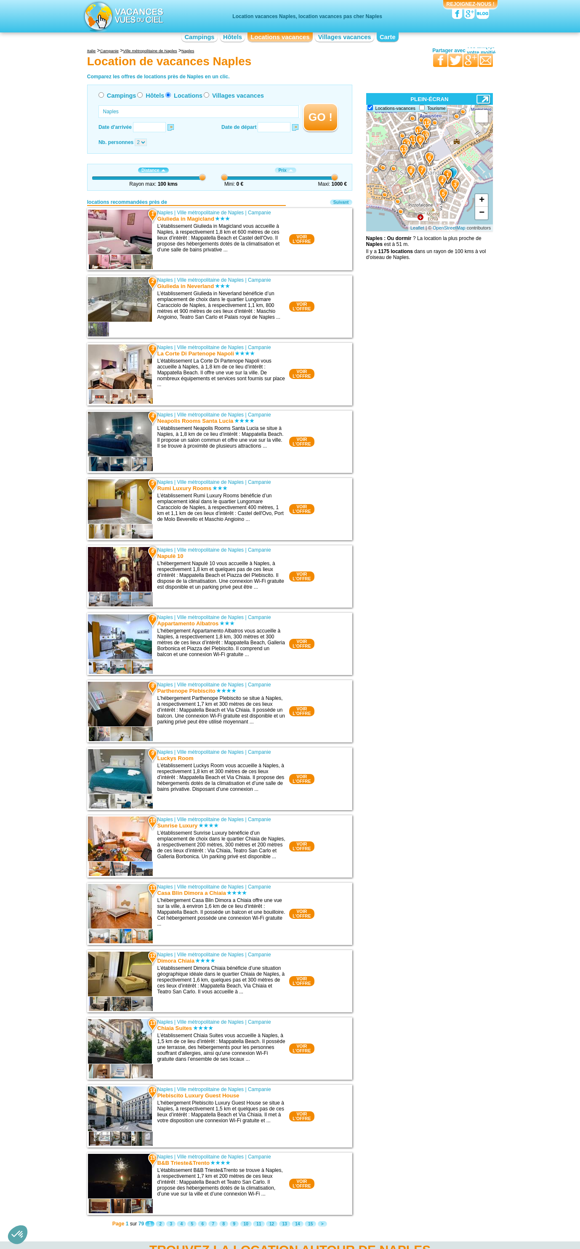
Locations (188, 95)
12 (271, 1224)
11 (258, 1224)
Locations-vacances (395, 108)
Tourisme (436, 108)
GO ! (321, 117)
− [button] (481, 213)
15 (310, 1224)
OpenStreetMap (449, 227)
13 (284, 1224)
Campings (199, 37)
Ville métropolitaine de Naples (210, 213)
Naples (165, 213)
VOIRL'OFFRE (302, 239)
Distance (153, 170)
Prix (285, 170)
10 (246, 1224)
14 (297, 1224)
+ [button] (481, 200)
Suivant (341, 202)
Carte (388, 37)
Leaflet (417, 227)
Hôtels (232, 37)
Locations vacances (279, 37)
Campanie (259, 213)
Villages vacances (344, 37)
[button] (18, 1235)
